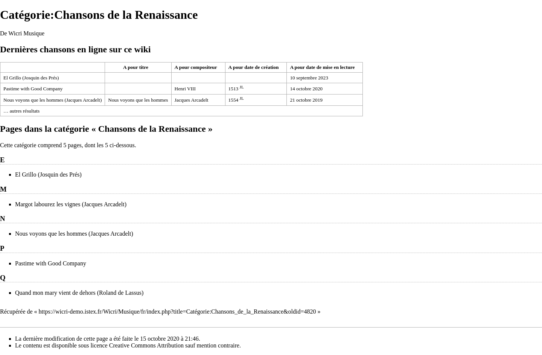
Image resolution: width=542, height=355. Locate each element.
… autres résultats (21, 111)
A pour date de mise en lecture (322, 67)
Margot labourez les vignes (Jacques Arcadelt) (70, 204)
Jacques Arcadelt (192, 100)
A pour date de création (253, 67)
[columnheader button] (52, 67)
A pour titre (135, 67)
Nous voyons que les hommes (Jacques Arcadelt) (52, 100)
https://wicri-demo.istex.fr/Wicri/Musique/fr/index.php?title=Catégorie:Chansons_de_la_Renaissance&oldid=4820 (177, 311)
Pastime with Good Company (32, 88)
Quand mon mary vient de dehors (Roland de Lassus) (79, 292)
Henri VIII (185, 88)
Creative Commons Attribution (146, 345)
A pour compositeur (196, 67)
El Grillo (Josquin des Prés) (31, 78)
